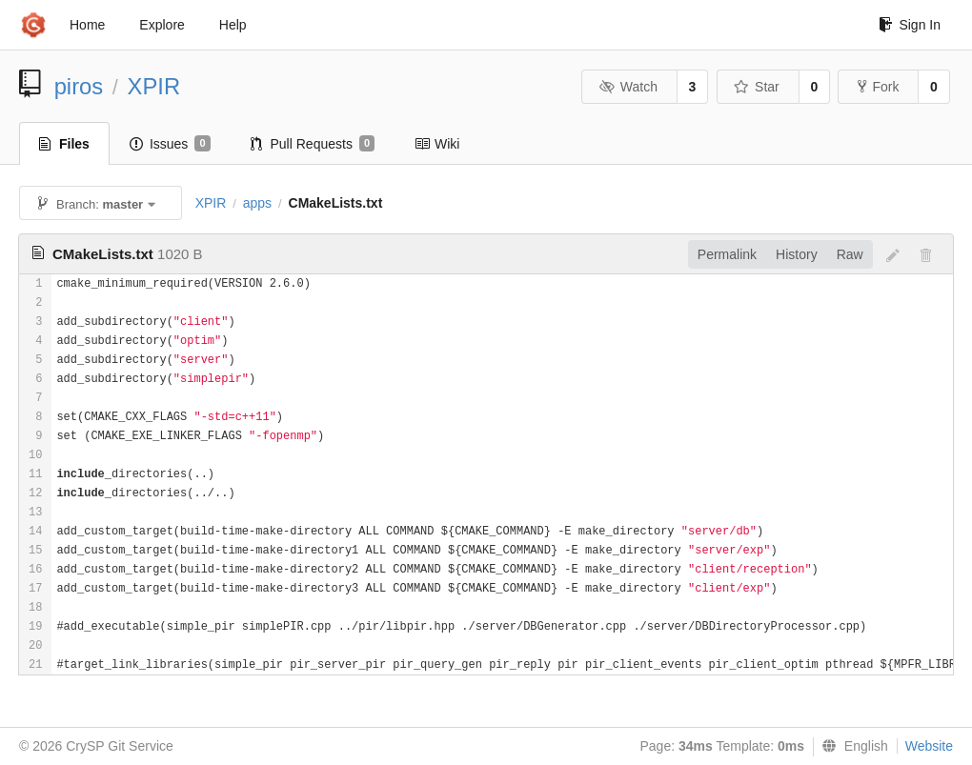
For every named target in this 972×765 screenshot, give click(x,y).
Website (929, 746)
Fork (878, 86)
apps (257, 203)
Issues (170, 143)
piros (79, 86)
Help (233, 24)
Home (87, 24)
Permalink (727, 254)
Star (757, 86)
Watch (628, 86)
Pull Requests (313, 143)
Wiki (437, 143)
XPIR (154, 86)
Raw (850, 254)
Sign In (910, 24)
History (797, 254)
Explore (161, 24)
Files (64, 143)
